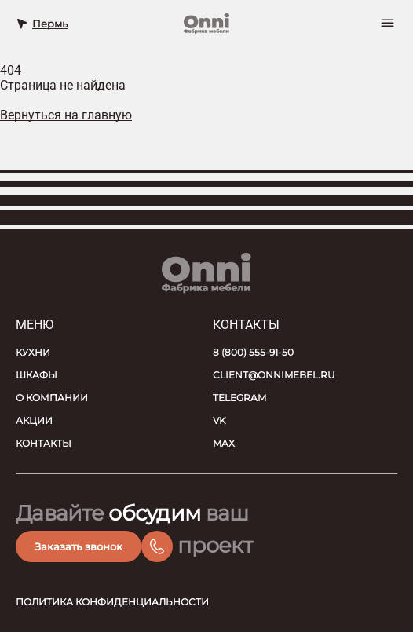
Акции (34, 420)
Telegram (239, 398)
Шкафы (36, 375)
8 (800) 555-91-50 (253, 352)
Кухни (33, 352)
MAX (224, 443)
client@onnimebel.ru (274, 375)
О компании (52, 398)
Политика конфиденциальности (112, 602)
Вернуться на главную (66, 115)
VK (219, 420)
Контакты (43, 443)
